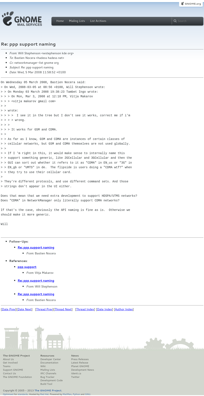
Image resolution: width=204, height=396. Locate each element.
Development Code (51, 380)
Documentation (49, 362)
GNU (87, 394)
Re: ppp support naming (36, 247)
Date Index (104, 309)
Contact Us (9, 373)
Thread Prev (44, 309)
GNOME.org (193, 3)
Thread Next (63, 309)
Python (76, 394)
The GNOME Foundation (17, 377)
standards (23, 394)
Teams (7, 366)
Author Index (124, 309)
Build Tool (46, 384)
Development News (82, 370)
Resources (47, 355)
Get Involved (10, 362)
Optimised (8, 394)
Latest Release (79, 362)
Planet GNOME (80, 366)
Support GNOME (13, 370)
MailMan (67, 394)
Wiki (43, 366)
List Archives (98, 21)
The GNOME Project (16, 355)
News (75, 355)
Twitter (75, 377)
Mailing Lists (77, 21)
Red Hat (44, 394)
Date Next (24, 309)
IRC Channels (48, 373)
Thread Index (85, 309)
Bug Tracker (47, 377)
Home (60, 21)
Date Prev (8, 309)
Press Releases (80, 359)
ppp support (27, 267)
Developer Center (50, 359)
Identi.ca (76, 373)
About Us (8, 359)
